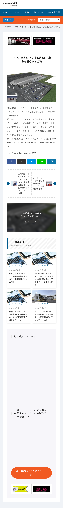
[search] (58, 19)
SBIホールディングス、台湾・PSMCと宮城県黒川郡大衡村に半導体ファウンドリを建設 (44, 279)
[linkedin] (51, 161)
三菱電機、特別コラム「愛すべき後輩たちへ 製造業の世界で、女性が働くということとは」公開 (23, 183)
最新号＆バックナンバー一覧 (32, 472)
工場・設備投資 (53, 12)
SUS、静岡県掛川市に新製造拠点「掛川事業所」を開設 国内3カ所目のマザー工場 (44, 315)
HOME (5, 12)
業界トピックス (39, 12)
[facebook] (11, 161)
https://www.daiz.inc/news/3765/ (22, 153)
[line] (41, 161)
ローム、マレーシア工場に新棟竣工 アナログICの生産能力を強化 (39, 183)
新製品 (27, 12)
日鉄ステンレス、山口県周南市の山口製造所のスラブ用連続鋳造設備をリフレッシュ (18, 315)
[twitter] (21, 161)
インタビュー (16, 12)
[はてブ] (31, 161)
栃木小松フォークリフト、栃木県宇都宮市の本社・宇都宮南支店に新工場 (18, 277)
